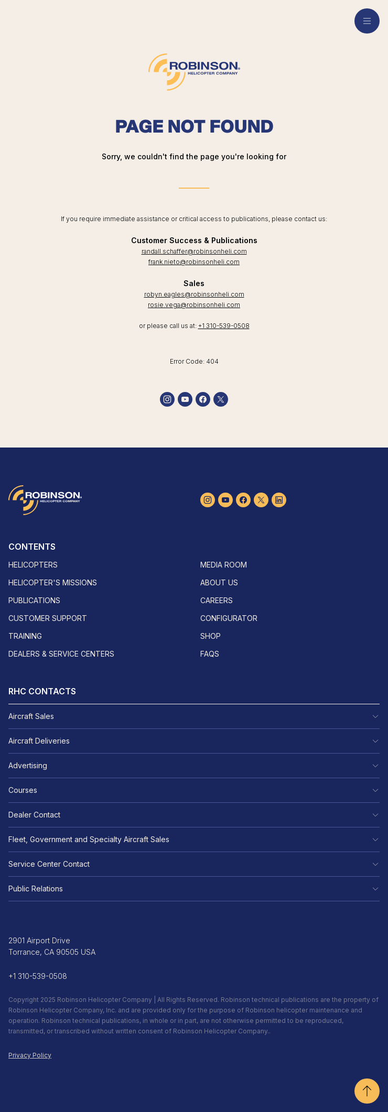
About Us (219, 582)
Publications (34, 600)
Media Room (223, 564)
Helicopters (33, 564)
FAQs (209, 653)
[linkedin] (279, 500)
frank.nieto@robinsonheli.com (194, 262)
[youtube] (185, 399)
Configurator (228, 618)
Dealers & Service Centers (61, 653)
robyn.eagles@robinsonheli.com (194, 294)
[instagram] (167, 399)
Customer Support (47, 618)
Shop (210, 635)
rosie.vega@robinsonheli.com (194, 305)
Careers (216, 600)
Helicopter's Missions (52, 582)
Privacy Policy (29, 1055)
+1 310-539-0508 (224, 326)
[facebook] (203, 399)
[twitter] (220, 399)
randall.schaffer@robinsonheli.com (194, 251)
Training (25, 635)
